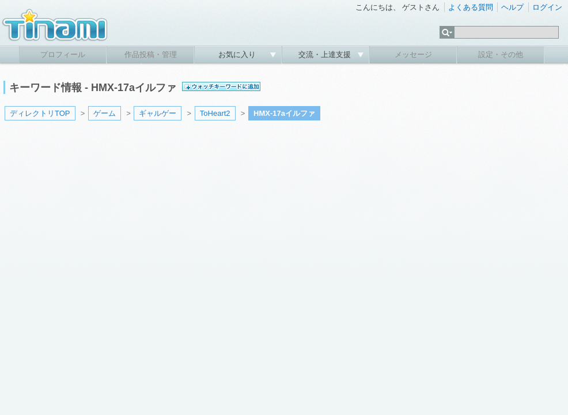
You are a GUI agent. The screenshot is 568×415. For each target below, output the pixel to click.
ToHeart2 (215, 113)
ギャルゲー (157, 113)
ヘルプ (512, 7)
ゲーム (104, 113)
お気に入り (238, 54)
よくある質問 (470, 7)
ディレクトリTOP (40, 113)
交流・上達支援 (325, 54)
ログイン (547, 7)
